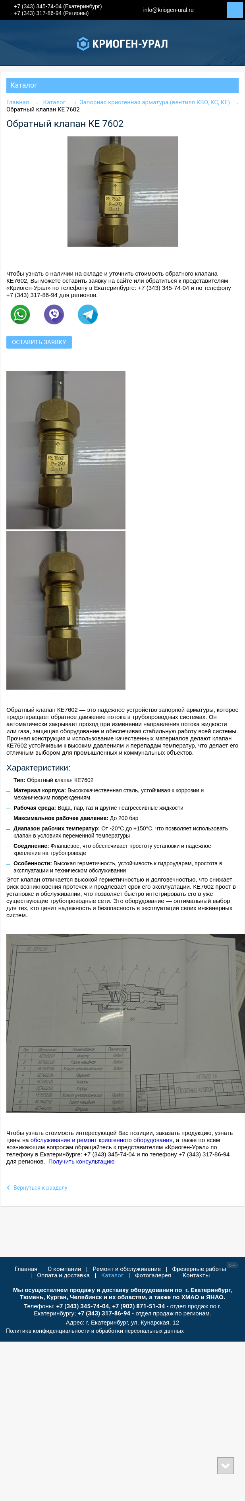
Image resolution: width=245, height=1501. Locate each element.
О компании (64, 1269)
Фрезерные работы (199, 1269)
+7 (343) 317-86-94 (103, 1313)
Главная (17, 102)
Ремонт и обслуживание (127, 1269)
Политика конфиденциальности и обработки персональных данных (95, 1331)
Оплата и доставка (63, 1275)
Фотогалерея (153, 1275)
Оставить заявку (39, 342)
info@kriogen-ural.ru (168, 10)
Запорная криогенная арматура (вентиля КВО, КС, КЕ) (155, 102)
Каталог (23, 85)
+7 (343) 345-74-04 (82, 1306)
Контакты (196, 1275)
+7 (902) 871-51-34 (138, 1306)
